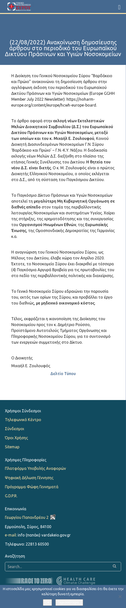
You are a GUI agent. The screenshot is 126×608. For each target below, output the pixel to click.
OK (47, 602)
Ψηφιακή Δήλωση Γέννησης (29, 477)
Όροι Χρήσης (16, 438)
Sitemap (12, 447)
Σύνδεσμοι (14, 428)
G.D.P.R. (11, 496)
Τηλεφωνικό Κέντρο (23, 419)
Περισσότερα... (69, 602)
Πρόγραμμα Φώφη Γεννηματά (31, 487)
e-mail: (11, 535)
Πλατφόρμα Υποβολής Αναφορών (35, 468)
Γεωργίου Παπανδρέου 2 (27, 517)
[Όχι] (119, 596)
